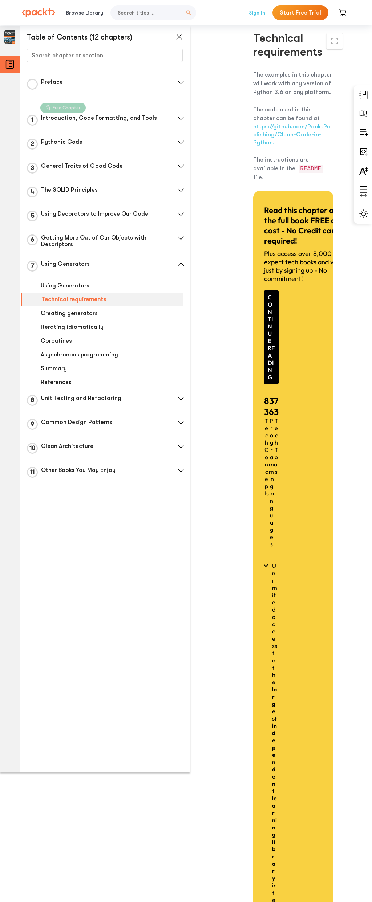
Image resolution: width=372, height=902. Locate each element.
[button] (172, 82)
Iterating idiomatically (72, 327)
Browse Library (84, 13)
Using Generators (65, 285)
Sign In (257, 13)
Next (309, 844)
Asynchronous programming (79, 354)
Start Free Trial (300, 12)
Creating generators (69, 313)
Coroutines (56, 341)
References (56, 382)
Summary (54, 368)
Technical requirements (73, 299)
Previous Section (218, 844)
